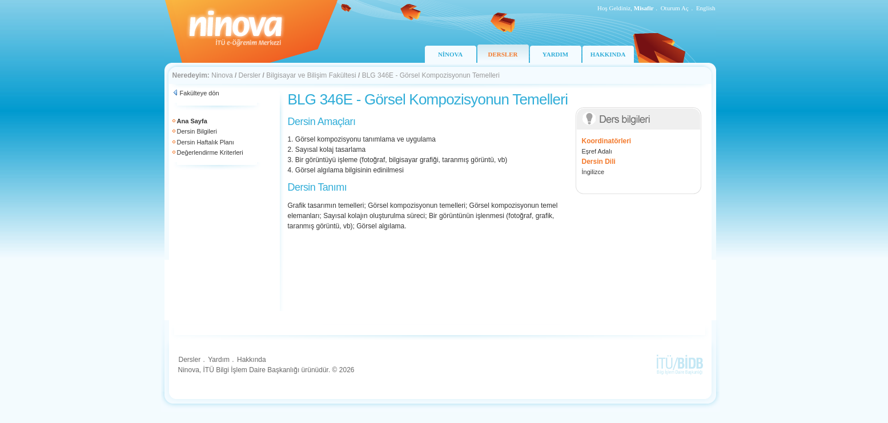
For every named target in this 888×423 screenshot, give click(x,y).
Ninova (221, 75)
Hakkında (251, 360)
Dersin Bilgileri (197, 131)
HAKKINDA (608, 54)
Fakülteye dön (199, 93)
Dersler (250, 75)
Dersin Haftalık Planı (205, 142)
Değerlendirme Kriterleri (210, 152)
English (706, 8)
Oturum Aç (675, 8)
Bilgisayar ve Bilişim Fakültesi (311, 75)
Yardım (219, 360)
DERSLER (503, 54)
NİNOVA (450, 54)
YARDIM (555, 54)
